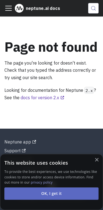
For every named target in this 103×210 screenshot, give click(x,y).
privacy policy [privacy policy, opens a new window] (41, 182)
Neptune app (20, 142)
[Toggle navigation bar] (8, 8)
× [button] (96, 160)
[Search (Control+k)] (93, 8)
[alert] (51, 182)
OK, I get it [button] (51, 193)
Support (15, 150)
